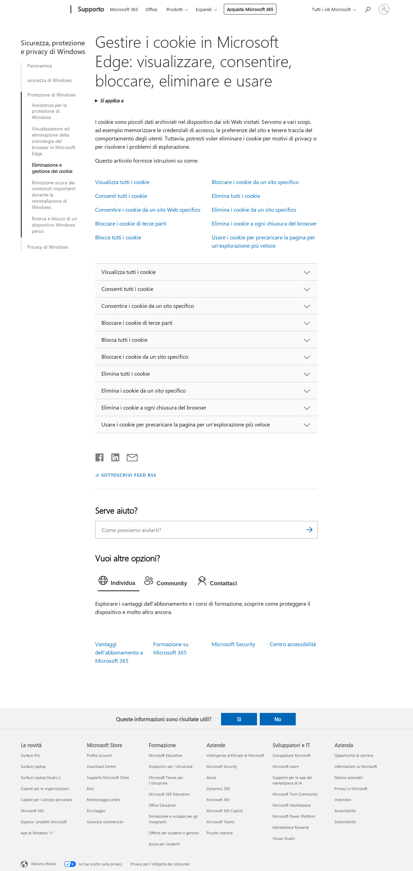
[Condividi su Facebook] (100, 455)
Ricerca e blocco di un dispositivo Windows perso (54, 225)
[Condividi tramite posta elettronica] (129, 455)
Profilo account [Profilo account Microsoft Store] (99, 755)
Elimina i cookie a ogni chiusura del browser (264, 223)
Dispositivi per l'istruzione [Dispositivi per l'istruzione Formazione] (171, 766)
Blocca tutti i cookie (118, 237)
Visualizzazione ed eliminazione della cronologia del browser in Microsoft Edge (53, 141)
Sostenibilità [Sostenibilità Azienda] (345, 821)
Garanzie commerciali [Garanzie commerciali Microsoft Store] (105, 821)
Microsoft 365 (124, 9)
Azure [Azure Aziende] (211, 777)
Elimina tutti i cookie (236, 195)
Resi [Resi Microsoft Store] (90, 788)
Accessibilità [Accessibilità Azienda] (345, 810)
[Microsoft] (44, 9)
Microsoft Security (233, 644)
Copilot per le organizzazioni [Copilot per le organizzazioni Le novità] (45, 788)
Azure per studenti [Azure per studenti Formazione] (164, 843)
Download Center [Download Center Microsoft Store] (101, 766)
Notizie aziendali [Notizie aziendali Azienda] (348, 777)
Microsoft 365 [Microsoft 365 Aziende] (218, 799)
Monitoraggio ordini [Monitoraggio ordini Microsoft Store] (103, 799)
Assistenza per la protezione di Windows (49, 111)
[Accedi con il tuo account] (384, 9)
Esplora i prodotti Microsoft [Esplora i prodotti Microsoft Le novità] (44, 821)
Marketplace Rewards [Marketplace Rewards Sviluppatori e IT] (291, 827)
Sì (239, 719)
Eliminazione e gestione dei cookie (52, 168)
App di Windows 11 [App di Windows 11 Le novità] (37, 832)
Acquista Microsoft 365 (250, 9)
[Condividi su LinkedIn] (112, 455)
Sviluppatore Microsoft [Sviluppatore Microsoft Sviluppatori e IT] (292, 755)
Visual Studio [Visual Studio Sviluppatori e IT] (284, 838)
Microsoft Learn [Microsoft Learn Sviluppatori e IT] (286, 766)
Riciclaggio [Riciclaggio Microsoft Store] (96, 810)
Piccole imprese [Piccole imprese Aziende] (219, 832)
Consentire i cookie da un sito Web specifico (147, 209)
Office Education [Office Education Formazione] (162, 805)
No (277, 719)
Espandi (204, 9)
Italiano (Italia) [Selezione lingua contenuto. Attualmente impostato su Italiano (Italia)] (43, 863)
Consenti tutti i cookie (121, 195)
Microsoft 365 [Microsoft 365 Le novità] (32, 810)
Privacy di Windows (47, 247)
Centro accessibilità (293, 644)
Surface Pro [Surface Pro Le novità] (30, 755)
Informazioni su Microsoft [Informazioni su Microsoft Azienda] (355, 766)
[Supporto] (90, 9)
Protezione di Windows (51, 95)
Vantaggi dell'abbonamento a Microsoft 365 (119, 652)
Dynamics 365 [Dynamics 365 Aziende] (218, 788)
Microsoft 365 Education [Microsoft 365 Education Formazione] (169, 794)
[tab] (118, 582)
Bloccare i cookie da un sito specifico (255, 181)
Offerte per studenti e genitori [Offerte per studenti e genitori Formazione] (174, 832)
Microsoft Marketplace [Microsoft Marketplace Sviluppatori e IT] (292, 805)
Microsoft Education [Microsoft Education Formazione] (165, 755)
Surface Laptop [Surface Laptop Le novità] (33, 766)
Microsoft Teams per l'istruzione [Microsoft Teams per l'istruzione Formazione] (166, 780)
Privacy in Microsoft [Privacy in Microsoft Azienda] (350, 788)
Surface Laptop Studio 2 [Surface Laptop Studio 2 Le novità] (41, 777)
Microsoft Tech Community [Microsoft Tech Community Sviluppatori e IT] (295, 794)
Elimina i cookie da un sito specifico (254, 209)
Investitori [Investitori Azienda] (342, 799)
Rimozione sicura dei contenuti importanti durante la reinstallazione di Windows (53, 195)
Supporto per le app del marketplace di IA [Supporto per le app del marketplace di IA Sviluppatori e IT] (292, 780)
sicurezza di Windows (49, 80)
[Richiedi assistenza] (367, 9)
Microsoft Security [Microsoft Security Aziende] (221, 766)
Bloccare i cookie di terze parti (130, 223)
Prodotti (174, 9)
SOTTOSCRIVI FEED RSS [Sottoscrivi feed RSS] (129, 475)
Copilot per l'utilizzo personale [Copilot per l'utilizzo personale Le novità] (46, 799)
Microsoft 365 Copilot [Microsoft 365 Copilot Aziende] (224, 810)
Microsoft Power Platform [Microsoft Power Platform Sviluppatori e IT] (294, 816)
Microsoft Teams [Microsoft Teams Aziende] (220, 821)
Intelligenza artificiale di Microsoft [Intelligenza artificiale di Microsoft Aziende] (235, 755)
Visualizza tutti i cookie (122, 181)
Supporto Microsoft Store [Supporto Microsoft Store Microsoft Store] (108, 777)
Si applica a (111, 100)
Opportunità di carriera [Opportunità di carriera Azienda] (353, 755)
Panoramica (39, 66)
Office (151, 9)
